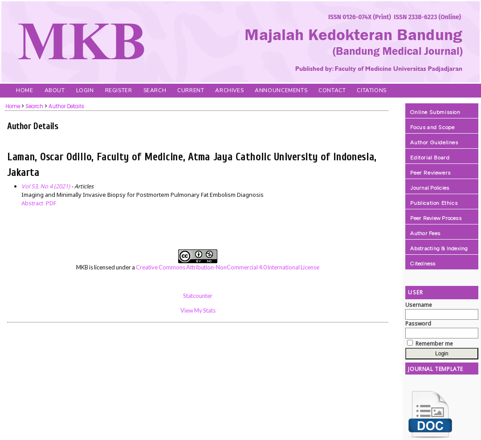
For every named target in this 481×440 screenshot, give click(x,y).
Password (418, 323)
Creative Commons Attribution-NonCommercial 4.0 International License (227, 267)
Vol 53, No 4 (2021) (45, 186)
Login (85, 90)
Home (24, 90)
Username (418, 305)
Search (155, 90)
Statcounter (197, 295)
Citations (371, 90)
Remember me (434, 343)
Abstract (32, 203)
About (55, 90)
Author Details (66, 106)
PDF (51, 203)
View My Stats (198, 310)
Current (190, 90)
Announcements (281, 90)
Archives (229, 90)
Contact (332, 90)
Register (118, 90)
